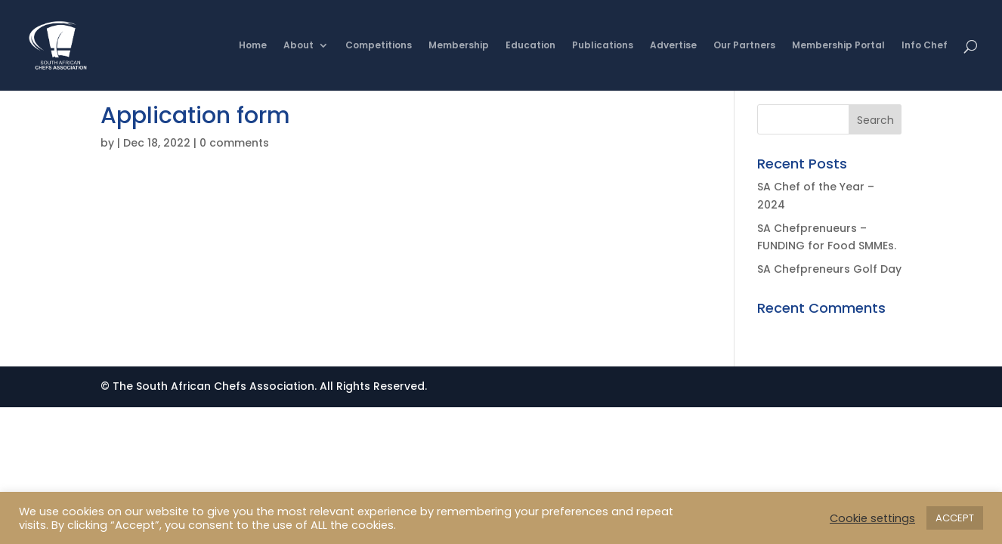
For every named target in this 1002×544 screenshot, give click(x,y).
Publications (602, 45)
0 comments (234, 142)
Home (253, 45)
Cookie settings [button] (872, 518)
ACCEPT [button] (955, 518)
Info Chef (924, 45)
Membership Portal (838, 45)
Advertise (673, 45)
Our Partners (744, 45)
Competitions (378, 45)
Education (530, 45)
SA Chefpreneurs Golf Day (829, 269)
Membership (458, 45)
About (298, 45)
